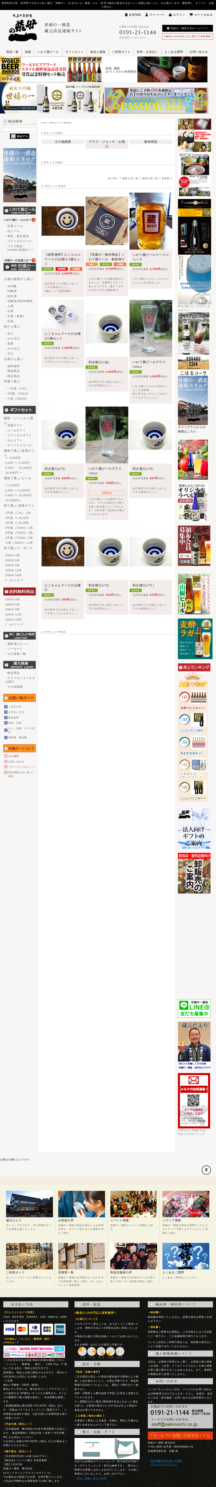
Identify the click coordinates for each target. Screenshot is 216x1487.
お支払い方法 (16, 712)
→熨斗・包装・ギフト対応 (91, 1478)
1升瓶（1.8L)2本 (17, 517)
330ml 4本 (12, 555)
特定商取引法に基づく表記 (166, 1460)
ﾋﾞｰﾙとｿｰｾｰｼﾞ (14, 580)
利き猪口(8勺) (55, 468)
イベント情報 (119, 1220)
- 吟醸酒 (11, 291)
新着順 (166, 178)
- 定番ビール (14, 226)
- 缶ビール (12, 231)
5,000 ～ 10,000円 (18, 467)
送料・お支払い (147, 51)
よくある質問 (173, 51)
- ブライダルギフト (18, 435)
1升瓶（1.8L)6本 (17, 522)
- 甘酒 (9, 321)
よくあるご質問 (173, 1272)
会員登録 (133, 14)
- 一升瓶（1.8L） (17, 388)
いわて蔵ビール (48, 51)
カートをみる (201, 14)
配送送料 (13, 717)
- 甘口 (9, 353)
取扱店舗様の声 (121, 1272)
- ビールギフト (15, 430)
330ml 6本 (12, 560)
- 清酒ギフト (14, 425)
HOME (43, 123)
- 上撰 (9, 306)
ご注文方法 (15, 706)
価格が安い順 (130, 178)
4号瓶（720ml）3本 (19, 532)
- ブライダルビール (18, 241)
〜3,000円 (12, 485)
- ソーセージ (14, 648)
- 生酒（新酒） (15, 316)
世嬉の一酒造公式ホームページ (187, 28)
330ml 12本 (13, 570)
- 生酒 (9, 311)
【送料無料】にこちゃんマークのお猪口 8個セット (63, 259)
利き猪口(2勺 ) (143, 585)
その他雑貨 (63, 141)
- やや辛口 (12, 338)
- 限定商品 (12, 376)
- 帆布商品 (12, 672)
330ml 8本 (12, 565)
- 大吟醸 (11, 286)
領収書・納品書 (17, 737)
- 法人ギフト (14, 440)
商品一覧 (12, 51)
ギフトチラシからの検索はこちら (193, 427)
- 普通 (9, 343)
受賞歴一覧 (66, 1272)
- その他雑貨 (14, 686)
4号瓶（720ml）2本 (19, 527)
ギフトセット (74, 51)
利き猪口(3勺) (99, 585)
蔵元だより (14, 1220)
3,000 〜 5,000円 (17, 462)
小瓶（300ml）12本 (19, 542)
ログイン (177, 14)
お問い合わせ (198, 51)
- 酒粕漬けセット (17, 643)
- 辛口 (9, 333)
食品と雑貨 (98, 51)
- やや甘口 (12, 348)
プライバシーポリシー (21, 767)
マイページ (155, 14)
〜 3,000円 (13, 457)
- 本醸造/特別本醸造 (19, 301)
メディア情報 (171, 1220)
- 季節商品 (12, 371)
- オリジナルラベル (18, 445)
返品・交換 (15, 722)
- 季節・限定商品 (17, 236)
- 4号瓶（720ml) (17, 393)
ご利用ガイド (121, 51)
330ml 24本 (13, 575)
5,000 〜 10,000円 (18, 495)
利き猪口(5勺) (143, 468)
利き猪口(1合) (99, 362)
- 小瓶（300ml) (16, 398)
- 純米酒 (11, 296)
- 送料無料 (12, 366)
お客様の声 (66, 1220)
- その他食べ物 (15, 653)
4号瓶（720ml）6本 (19, 537)
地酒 (28, 51)
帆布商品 (151, 141)
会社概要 (13, 756)
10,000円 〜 (14, 472)
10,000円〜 (13, 500)
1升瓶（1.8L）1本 (18, 512)
